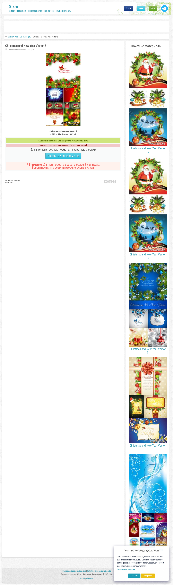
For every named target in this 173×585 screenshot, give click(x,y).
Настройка (148, 576)
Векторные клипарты (25, 49)
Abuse (82, 578)
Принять (134, 576)
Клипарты (12, 49)
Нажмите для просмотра (63, 156)
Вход (153, 8)
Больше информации (126, 569)
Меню (141, 8)
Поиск (128, 8)
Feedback (89, 578)
